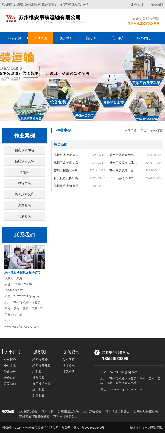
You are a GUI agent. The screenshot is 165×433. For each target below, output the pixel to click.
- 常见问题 (68, 371)
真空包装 (24, 205)
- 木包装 (36, 371)
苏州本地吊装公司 (65, 416)
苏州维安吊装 (28, 411)
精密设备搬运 (24, 150)
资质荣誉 (66, 38)
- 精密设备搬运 (40, 359)
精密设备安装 (24, 161)
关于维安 (118, 38)
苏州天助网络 (154, 427)
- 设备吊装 (37, 377)
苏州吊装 (47, 411)
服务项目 (137, 4)
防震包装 (24, 216)
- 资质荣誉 (9, 371)
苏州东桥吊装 (92, 411)
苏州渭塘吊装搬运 (117, 411)
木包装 (24, 172)
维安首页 (14, 38)
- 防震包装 (37, 395)
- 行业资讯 (68, 365)
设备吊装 (24, 183)
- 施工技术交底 (40, 383)
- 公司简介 (9, 359)
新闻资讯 (92, 38)
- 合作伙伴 (9, 377)
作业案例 (40, 38)
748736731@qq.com (123, 372)
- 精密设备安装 (40, 365)
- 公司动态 (68, 359)
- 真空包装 (37, 389)
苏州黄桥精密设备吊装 (34, 416)
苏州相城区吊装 (68, 411)
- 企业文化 (9, 365)
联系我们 (157, 4)
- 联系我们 (9, 383)
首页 (144, 130)
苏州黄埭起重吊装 (146, 411)
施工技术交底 (24, 194)
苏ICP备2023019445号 (88, 427)
